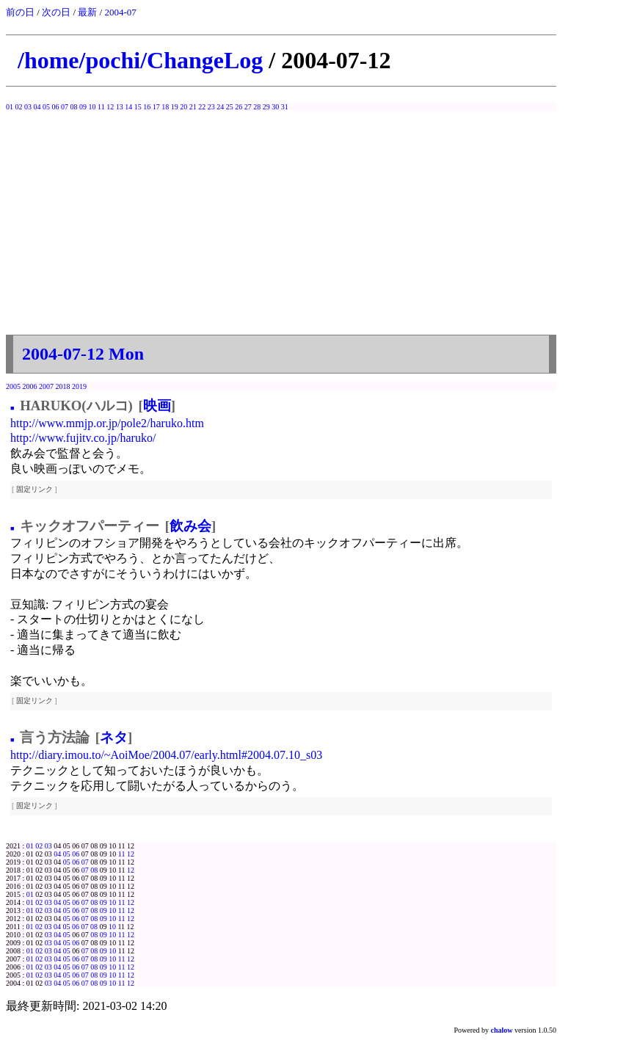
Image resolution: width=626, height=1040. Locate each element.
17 (156, 107)
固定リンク (34, 489)
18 (165, 107)
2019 (79, 386)
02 (19, 107)
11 (101, 107)
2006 (30, 386)
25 (229, 107)
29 (266, 107)
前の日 (20, 12)
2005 (13, 386)
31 (284, 107)
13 (119, 107)
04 (37, 107)
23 (211, 107)
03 (28, 107)
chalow (502, 1030)
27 (248, 107)
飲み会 (190, 526)
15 (138, 107)
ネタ (114, 737)
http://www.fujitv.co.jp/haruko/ (83, 438)
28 (257, 107)
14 (128, 107)
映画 (157, 405)
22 (201, 107)
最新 (87, 12)
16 (146, 107)
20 (183, 107)
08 (74, 107)
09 (83, 107)
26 (238, 107)
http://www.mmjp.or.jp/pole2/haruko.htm (107, 423)
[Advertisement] (281, 221)
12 (110, 107)
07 (64, 107)
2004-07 (120, 12)
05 (46, 107)
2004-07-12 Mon (83, 353)
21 (193, 107)
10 (92, 107)
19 (174, 107)
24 (220, 107)
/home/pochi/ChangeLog (140, 60)
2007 (46, 386)
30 (275, 107)
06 (55, 107)
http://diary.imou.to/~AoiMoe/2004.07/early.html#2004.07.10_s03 (166, 755)
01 (9, 107)
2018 (63, 386)
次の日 (56, 12)
